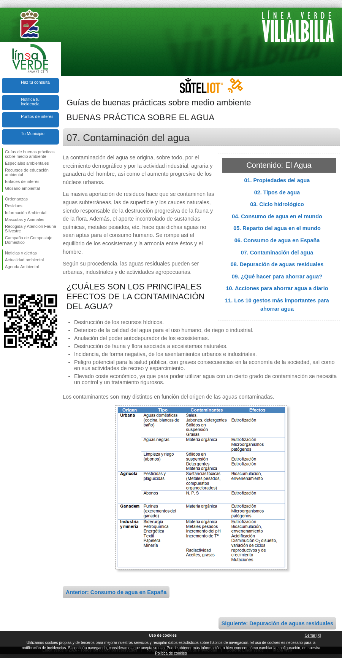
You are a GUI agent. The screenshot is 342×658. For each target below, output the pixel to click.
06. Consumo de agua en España (277, 240)
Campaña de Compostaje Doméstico (28, 240)
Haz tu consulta (35, 82)
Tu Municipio (32, 133)
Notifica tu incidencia (30, 101)
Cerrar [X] (313, 635)
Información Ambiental (25, 212)
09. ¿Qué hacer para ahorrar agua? (277, 276)
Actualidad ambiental (24, 259)
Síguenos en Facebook (6, 282)
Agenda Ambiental (22, 266)
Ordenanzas (16, 199)
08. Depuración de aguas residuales (277, 264)
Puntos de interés (37, 116)
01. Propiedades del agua (277, 180)
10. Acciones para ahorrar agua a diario (277, 288)
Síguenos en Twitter (19, 282)
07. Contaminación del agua (277, 253)
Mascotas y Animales (24, 219)
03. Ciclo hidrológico (277, 204)
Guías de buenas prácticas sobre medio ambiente (30, 154)
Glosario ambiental (22, 188)
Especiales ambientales (27, 163)
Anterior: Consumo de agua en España (116, 592)
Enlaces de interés (22, 181)
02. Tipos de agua (277, 192)
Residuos (13, 205)
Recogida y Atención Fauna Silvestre (30, 228)
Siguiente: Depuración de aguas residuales (277, 623)
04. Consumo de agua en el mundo (277, 216)
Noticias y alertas (21, 253)
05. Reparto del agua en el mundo (277, 228)
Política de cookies (171, 653)
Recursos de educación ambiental (27, 172)
